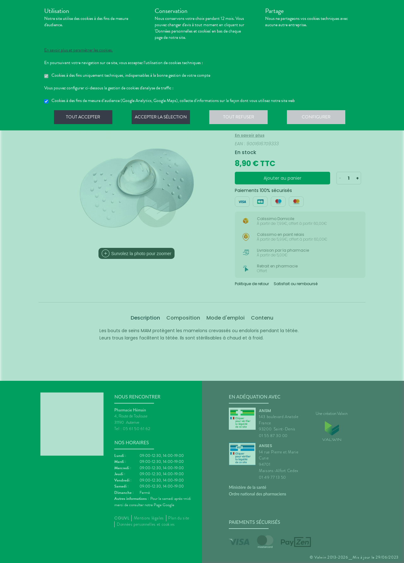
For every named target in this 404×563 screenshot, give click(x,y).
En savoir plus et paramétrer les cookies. (78, 50)
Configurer (320, 118)
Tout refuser (241, 118)
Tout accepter (83, 118)
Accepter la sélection (162, 118)
